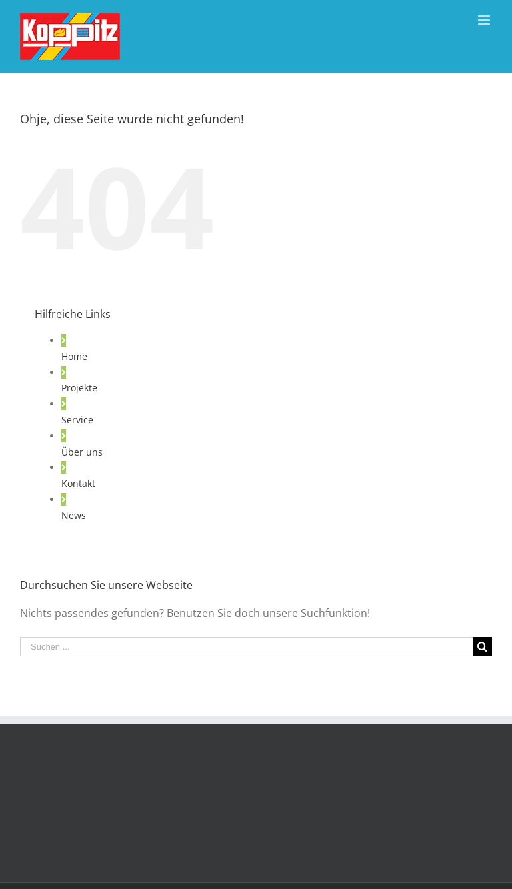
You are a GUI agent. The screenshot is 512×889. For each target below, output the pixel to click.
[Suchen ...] (246, 646)
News (73, 515)
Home (74, 356)
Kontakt (78, 483)
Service (77, 419)
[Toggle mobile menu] (485, 20)
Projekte (79, 387)
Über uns (82, 452)
